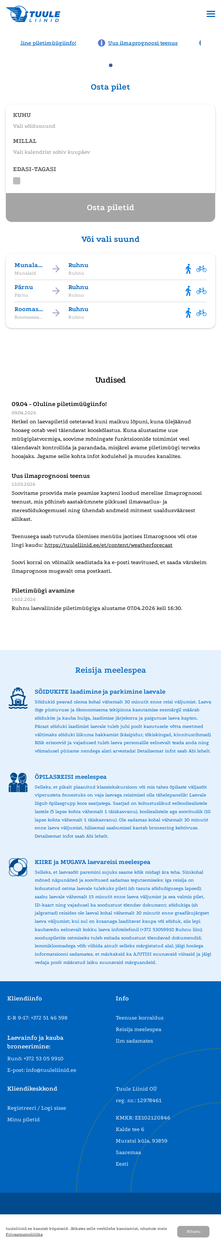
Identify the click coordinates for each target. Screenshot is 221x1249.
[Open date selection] (110, 143)
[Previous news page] (10, 42)
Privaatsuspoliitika (24, 1234)
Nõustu (193, 1231)
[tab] (110, 65)
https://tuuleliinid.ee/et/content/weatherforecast (108, 545)
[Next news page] (211, 42)
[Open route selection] (110, 117)
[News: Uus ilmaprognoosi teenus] (143, 43)
